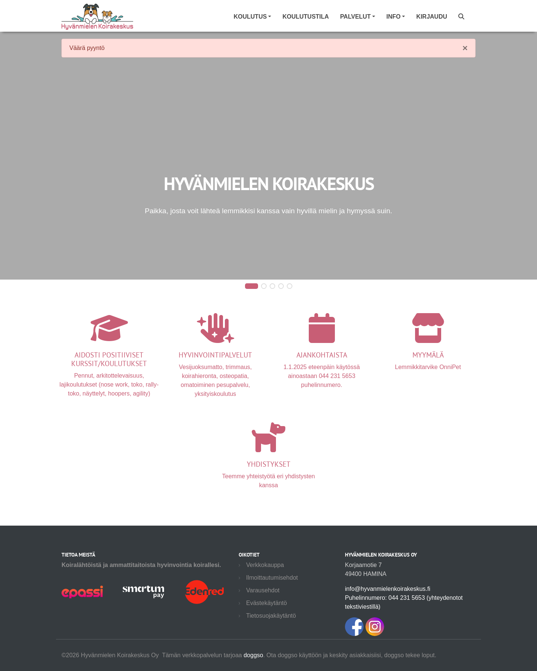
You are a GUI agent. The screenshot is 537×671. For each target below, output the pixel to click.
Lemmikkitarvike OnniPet (428, 352)
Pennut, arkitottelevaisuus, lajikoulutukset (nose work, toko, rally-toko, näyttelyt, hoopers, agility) (109, 365)
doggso (253, 655)
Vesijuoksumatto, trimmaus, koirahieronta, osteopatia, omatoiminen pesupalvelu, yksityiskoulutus (215, 365)
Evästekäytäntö (266, 603)
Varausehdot (263, 590)
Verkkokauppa (265, 565)
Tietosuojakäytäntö (271, 615)
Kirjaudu (431, 16)
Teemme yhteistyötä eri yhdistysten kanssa (269, 465)
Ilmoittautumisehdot (272, 577)
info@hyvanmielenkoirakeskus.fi (387, 589)
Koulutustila (305, 16)
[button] (252, 286)
